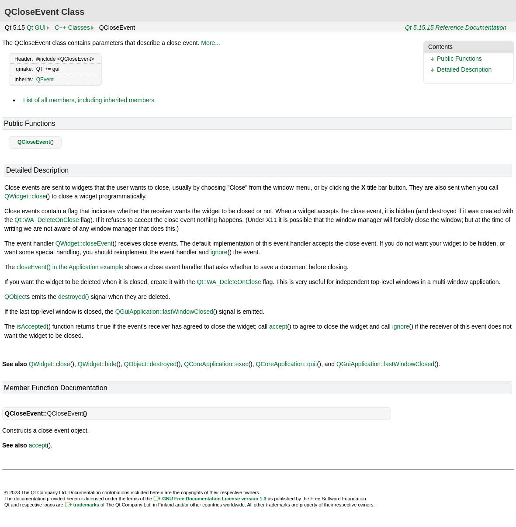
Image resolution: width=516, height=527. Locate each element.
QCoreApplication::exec (216, 363)
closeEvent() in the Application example (70, 267)
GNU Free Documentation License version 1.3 (214, 498)
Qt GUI (36, 27)
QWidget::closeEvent (84, 243)
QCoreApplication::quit (286, 363)
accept (278, 326)
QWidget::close (25, 196)
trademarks (86, 504)
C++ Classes (72, 27)
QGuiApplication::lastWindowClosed (164, 311)
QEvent (45, 79)
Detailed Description (464, 69)
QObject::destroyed (150, 363)
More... (210, 42)
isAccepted (31, 326)
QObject (15, 296)
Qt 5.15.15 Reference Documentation (455, 27)
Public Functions (459, 58)
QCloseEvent (33, 142)
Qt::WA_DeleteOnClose (46, 219)
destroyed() (73, 296)
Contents (440, 46)
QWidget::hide (97, 363)
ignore (219, 252)
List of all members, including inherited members (88, 100)
